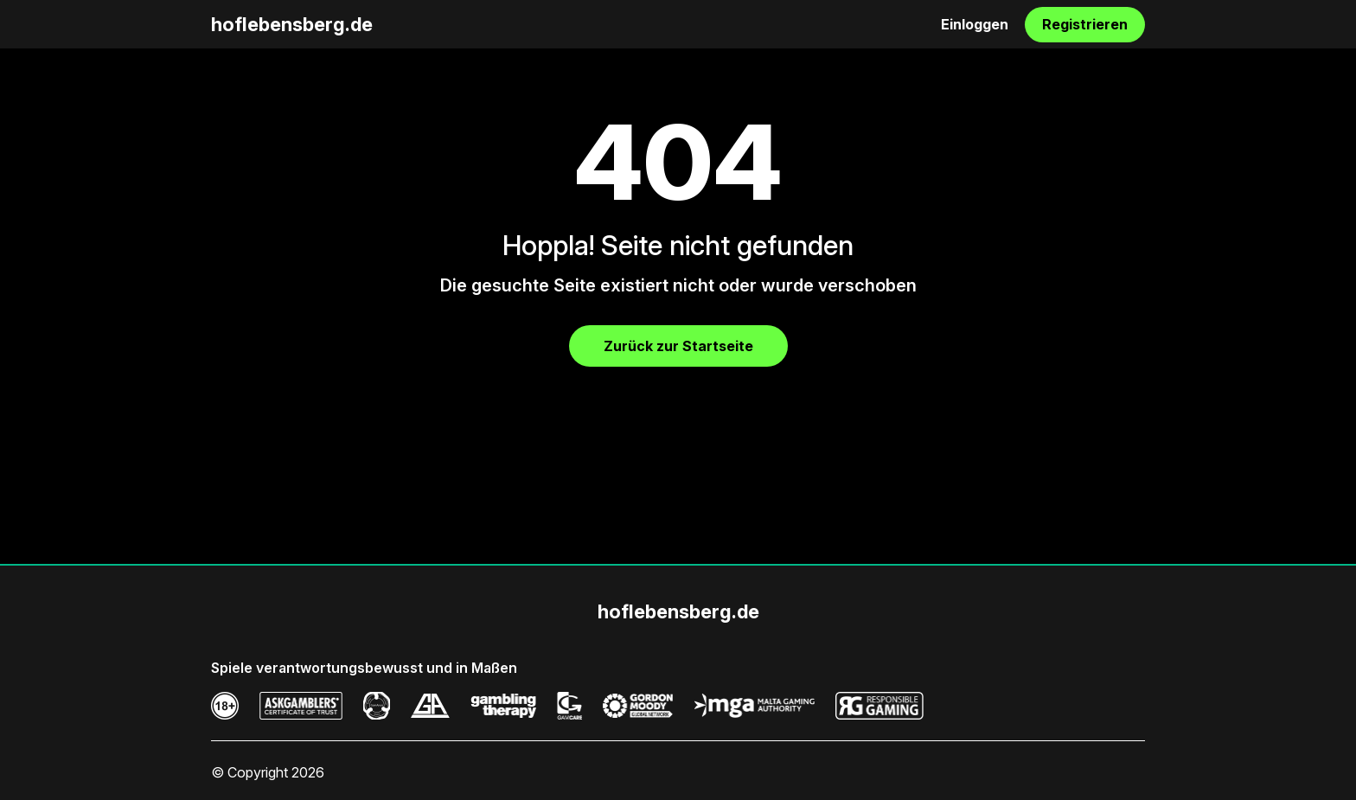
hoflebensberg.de (292, 24)
